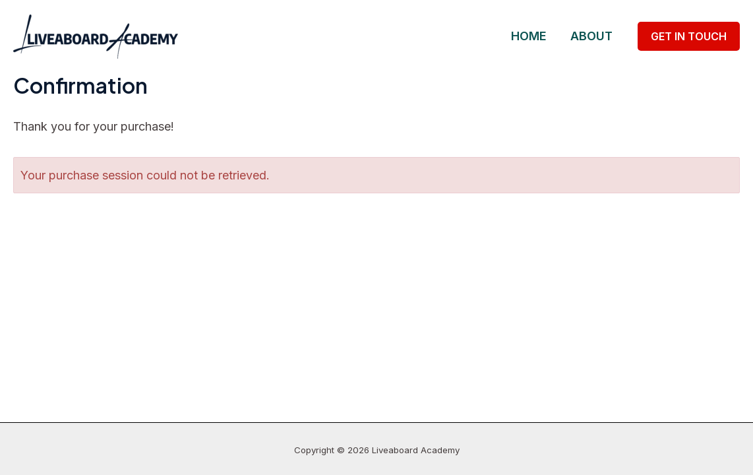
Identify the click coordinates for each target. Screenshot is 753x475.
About (591, 36)
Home (529, 36)
